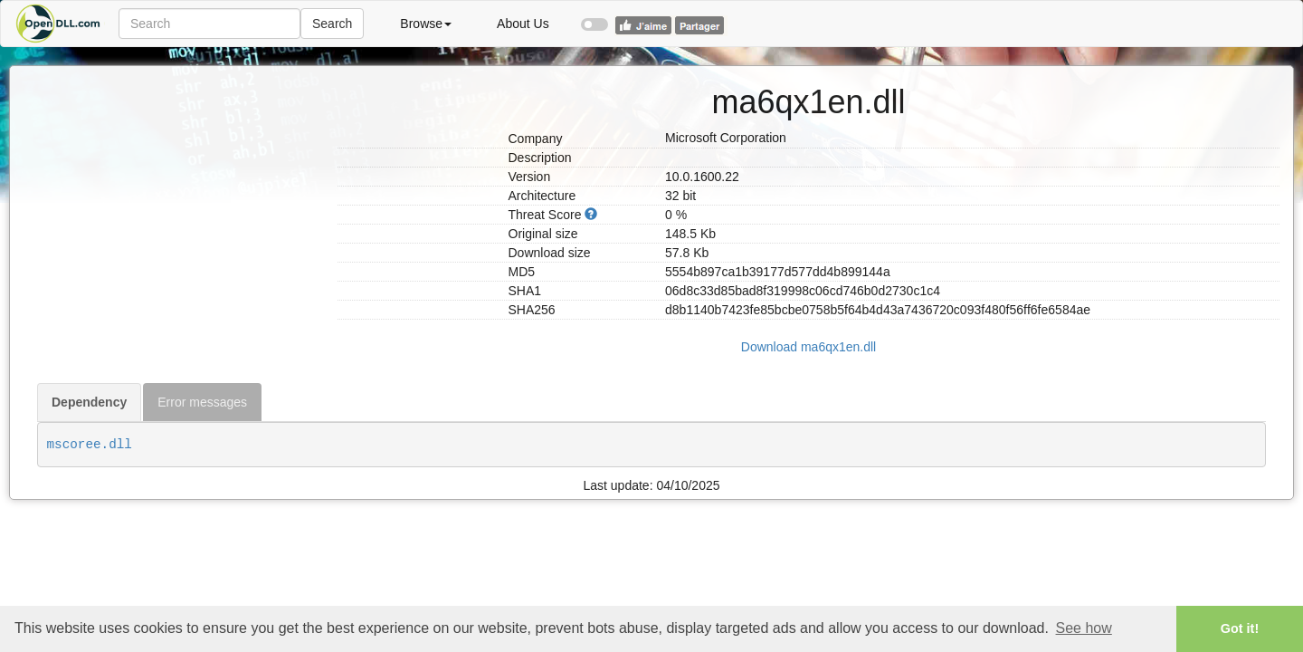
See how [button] (1084, 628)
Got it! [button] (1240, 628)
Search (332, 23)
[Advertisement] (180, 179)
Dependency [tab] (89, 402)
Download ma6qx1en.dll (808, 347)
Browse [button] (426, 23)
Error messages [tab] (202, 402)
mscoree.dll (89, 444)
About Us (523, 23)
